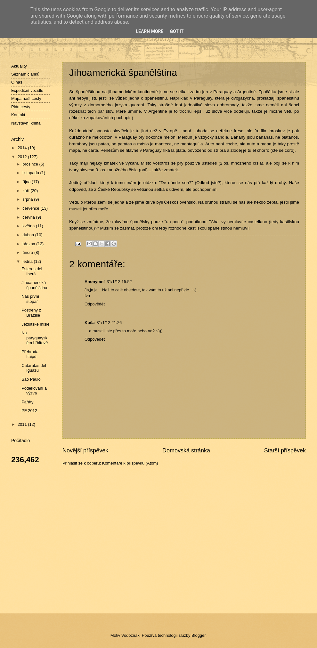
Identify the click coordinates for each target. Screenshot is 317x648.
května (29, 225)
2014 (23, 147)
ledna (28, 261)
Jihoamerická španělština (34, 285)
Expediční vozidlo (27, 90)
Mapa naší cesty (26, 98)
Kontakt (18, 114)
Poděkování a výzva (34, 390)
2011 (23, 424)
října (27, 181)
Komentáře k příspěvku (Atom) (130, 463)
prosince (30, 164)
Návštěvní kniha (26, 123)
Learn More (149, 31)
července (31, 208)
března (29, 243)
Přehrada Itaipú (29, 354)
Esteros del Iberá (31, 271)
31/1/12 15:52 (119, 281)
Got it (176, 31)
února (28, 252)
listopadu (31, 172)
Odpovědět (95, 304)
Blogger (198, 635)
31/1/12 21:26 (109, 322)
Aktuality (19, 66)
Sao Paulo (30, 379)
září (26, 190)
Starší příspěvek (285, 450)
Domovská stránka (186, 450)
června (29, 217)
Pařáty (27, 402)
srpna (28, 199)
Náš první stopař (30, 299)
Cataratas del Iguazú (33, 368)
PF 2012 (29, 410)
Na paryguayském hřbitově (34, 337)
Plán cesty (20, 106)
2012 (23, 156)
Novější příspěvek (85, 450)
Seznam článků (25, 74)
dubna (28, 234)
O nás (16, 82)
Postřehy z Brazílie (31, 312)
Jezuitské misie (35, 324)
